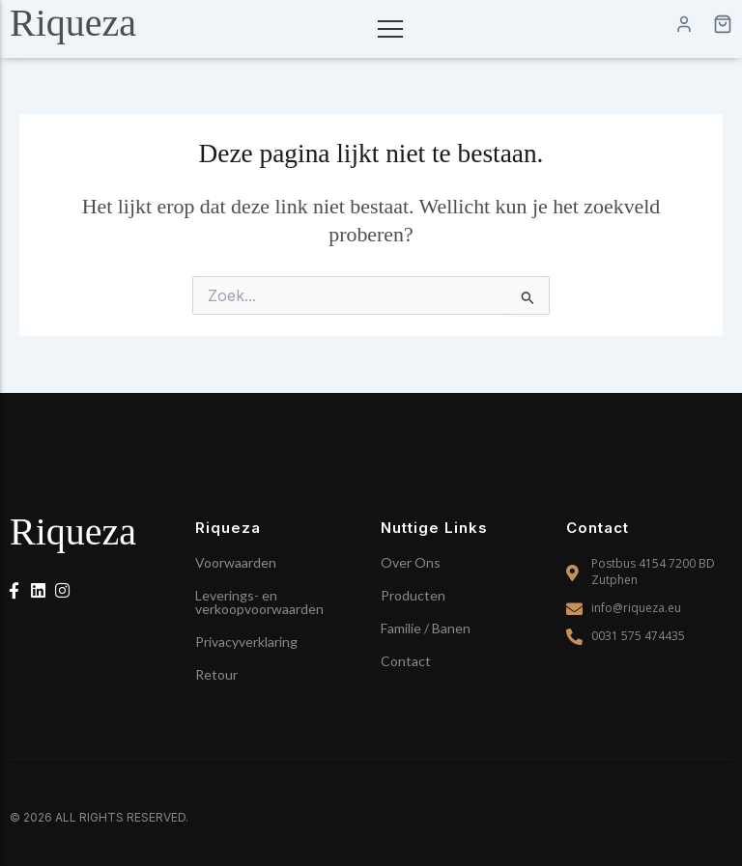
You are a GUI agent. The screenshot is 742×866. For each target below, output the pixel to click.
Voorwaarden (235, 562)
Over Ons (411, 562)
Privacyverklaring (246, 641)
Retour (216, 674)
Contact (406, 661)
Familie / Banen (426, 628)
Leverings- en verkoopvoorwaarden (259, 602)
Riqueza (73, 22)
